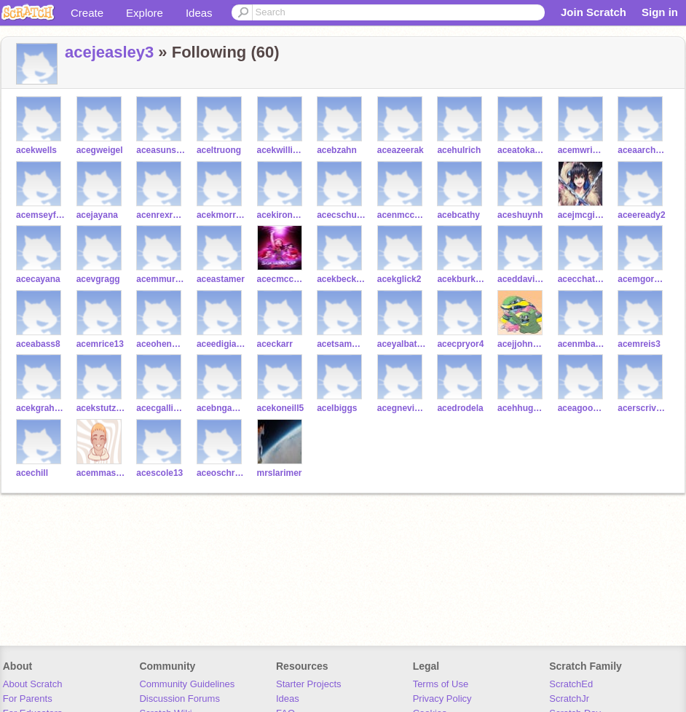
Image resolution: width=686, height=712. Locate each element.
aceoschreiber (221, 473)
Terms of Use (441, 683)
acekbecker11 (341, 279)
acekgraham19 (40, 408)
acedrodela (460, 408)
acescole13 (159, 473)
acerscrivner (642, 408)
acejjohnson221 (521, 344)
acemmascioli (100, 473)
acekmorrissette (221, 215)
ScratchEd (571, 683)
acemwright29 (582, 150)
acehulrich (459, 150)
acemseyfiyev (40, 215)
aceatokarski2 (521, 150)
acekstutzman (100, 408)
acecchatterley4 (582, 279)
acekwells (36, 150)
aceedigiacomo (221, 344)
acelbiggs (337, 408)
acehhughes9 (521, 408)
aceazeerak (400, 150)
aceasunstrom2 (160, 150)
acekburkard (461, 279)
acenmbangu (582, 344)
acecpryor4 (460, 344)
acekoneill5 (280, 408)
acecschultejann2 (341, 215)
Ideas (199, 13)
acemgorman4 (642, 279)
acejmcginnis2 (582, 215)
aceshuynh (520, 215)
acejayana (97, 215)
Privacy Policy (442, 698)
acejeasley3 (109, 52)
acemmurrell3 (160, 279)
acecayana (38, 279)
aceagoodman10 (582, 408)
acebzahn (337, 150)
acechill (32, 473)
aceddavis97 (521, 279)
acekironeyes (281, 215)
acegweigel (99, 150)
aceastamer (221, 279)
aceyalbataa (401, 344)
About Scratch (33, 683)
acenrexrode (160, 215)
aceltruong (219, 150)
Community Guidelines (186, 683)
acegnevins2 (401, 408)
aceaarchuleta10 (642, 150)
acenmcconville (401, 215)
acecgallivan (160, 408)
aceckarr (275, 344)
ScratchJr (569, 698)
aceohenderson (160, 344)
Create (87, 13)
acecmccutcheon (281, 279)
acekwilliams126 (281, 150)
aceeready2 (641, 215)
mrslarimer (279, 473)
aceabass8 (38, 344)
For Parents (27, 698)
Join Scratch (593, 12)
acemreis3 (639, 344)
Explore (144, 13)
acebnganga (221, 408)
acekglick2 (399, 279)
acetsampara (341, 344)
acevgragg (98, 279)
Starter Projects (309, 683)
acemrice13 (100, 344)
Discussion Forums (179, 698)
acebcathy (458, 215)
